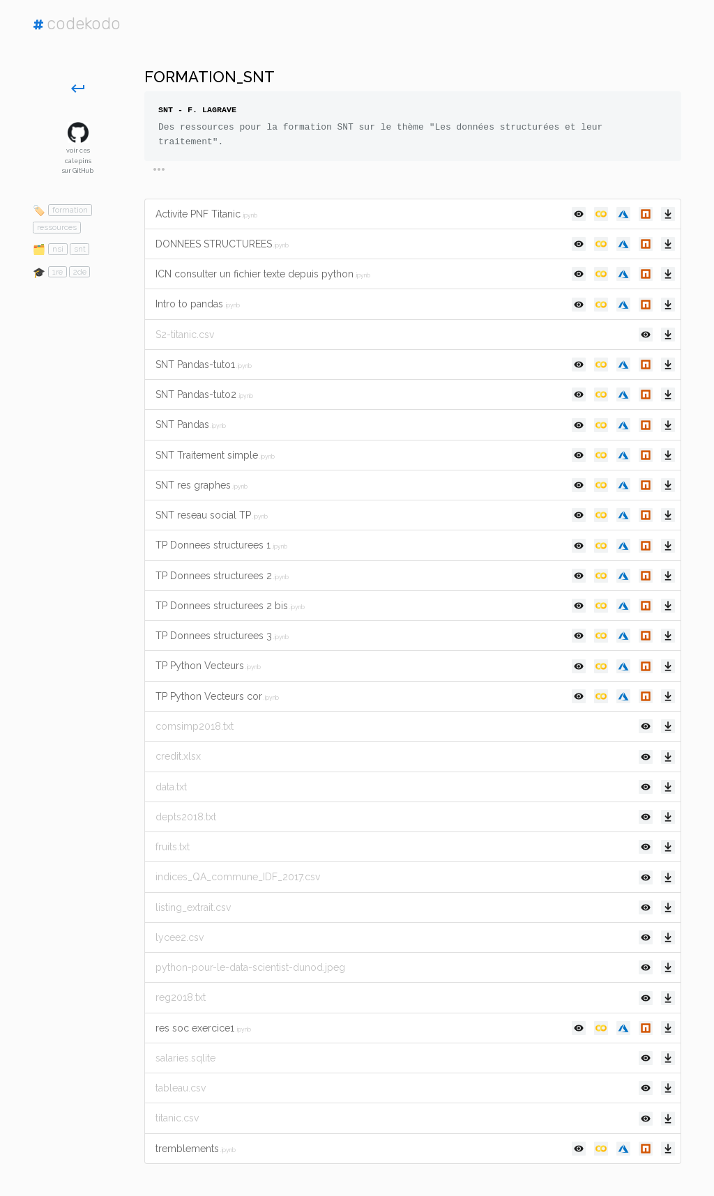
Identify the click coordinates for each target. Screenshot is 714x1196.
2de (79, 272)
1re (57, 272)
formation (70, 210)
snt (80, 249)
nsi (57, 249)
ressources (57, 227)
